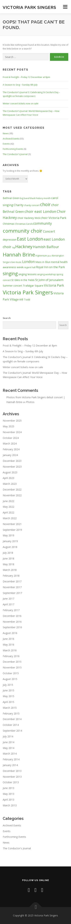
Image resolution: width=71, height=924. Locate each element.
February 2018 (11, 575)
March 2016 (10, 650)
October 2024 (11, 438)
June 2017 (8, 598)
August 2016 (10, 633)
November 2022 (12, 495)
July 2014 (8, 736)
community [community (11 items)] (42, 223)
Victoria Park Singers (29, 7)
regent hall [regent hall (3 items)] (30, 267)
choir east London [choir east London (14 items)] (40, 211)
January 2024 (10, 455)
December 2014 (12, 719)
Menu (65, 6)
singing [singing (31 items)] (10, 273)
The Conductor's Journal (15, 154)
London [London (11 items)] (28, 261)
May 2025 (8, 426)
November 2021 (12, 524)
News (6, 133)
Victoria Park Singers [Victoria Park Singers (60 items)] (28, 292)
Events (6, 143)
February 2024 (11, 449)
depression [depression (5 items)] (9, 239)
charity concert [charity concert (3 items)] (32, 205)
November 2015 (12, 667)
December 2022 (12, 489)
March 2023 (10, 483)
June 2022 (8, 501)
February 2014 (11, 759)
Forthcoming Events (13, 149)
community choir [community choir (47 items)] (22, 230)
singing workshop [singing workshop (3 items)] (46, 274)
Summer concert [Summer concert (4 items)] (12, 285)
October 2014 (11, 725)
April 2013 (8, 799)
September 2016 (12, 627)
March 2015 (10, 707)
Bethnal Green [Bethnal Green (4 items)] (11, 198)
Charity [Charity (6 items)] (18, 205)
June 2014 (8, 742)
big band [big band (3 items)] (24, 198)
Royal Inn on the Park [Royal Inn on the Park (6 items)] (50, 267)
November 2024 (12, 432)
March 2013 (10, 805)
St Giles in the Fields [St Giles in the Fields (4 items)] (23, 280)
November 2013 (12, 776)
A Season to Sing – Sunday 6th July (20, 84)
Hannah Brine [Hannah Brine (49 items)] (19, 254)
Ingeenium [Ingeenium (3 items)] (41, 255)
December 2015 (12, 661)
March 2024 (10, 443)
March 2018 (10, 570)
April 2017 (8, 604)
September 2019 (12, 529)
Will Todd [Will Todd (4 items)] (24, 299)
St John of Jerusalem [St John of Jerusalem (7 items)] (49, 280)
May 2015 (8, 696)
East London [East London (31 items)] (30, 239)
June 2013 (8, 788)
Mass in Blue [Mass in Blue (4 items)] (42, 262)
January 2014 (10, 765)
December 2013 (12, 771)
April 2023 (8, 478)
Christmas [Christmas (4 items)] (8, 223)
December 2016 (12, 616)
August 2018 (10, 547)
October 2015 (11, 673)
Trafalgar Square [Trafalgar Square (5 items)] (33, 285)
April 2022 (8, 512)
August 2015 (10, 679)
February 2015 (11, 713)
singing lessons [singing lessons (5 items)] (27, 274)
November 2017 (12, 587)
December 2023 (12, 461)
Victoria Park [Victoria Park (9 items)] (54, 285)
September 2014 (12, 730)
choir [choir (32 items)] (45, 204)
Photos (30, 402)
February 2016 (11, 656)
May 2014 (8, 748)
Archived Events (11, 138)
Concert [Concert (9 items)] (49, 231)
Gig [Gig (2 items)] (13, 247)
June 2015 (8, 690)
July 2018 (8, 552)
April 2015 (8, 702)
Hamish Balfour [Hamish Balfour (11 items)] (46, 246)
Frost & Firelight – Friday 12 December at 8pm (26, 77)
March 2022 (10, 518)
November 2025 (12, 420)
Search (7, 318)
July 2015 (8, 685)
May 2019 (8, 535)
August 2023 (10, 472)
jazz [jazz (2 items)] (49, 255)
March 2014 (10, 753)
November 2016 (12, 621)
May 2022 (8, 506)
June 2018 (8, 558)
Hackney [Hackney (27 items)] (23, 246)
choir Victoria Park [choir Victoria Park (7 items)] (53, 218)
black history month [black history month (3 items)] (40, 198)
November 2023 (12, 466)
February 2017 (11, 610)
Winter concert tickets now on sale (20, 103)
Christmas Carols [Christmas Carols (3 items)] (24, 223)
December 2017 (12, 581)
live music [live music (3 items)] (16, 262)
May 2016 (8, 644)
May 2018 (8, 564)
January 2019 (10, 541)
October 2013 (11, 782)
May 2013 (8, 794)
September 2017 (12, 593)
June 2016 (8, 638)
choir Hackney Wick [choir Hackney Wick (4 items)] (28, 218)
